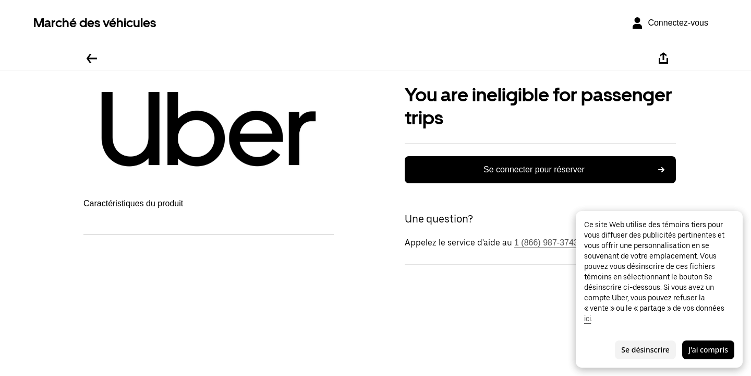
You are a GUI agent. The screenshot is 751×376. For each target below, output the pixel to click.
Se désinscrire (645, 350)
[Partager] (663, 58)
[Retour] (91, 58)
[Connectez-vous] (669, 22)
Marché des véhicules (94, 22)
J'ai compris (708, 350)
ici (587, 318)
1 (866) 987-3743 (546, 242)
